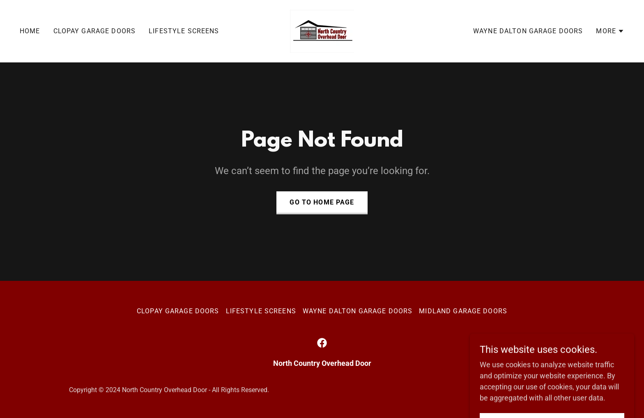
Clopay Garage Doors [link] (94, 31)
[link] (322, 30)
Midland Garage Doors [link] (463, 311)
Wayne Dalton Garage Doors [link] (528, 31)
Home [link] (30, 31)
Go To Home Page (322, 202)
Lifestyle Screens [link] (184, 31)
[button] (610, 31)
